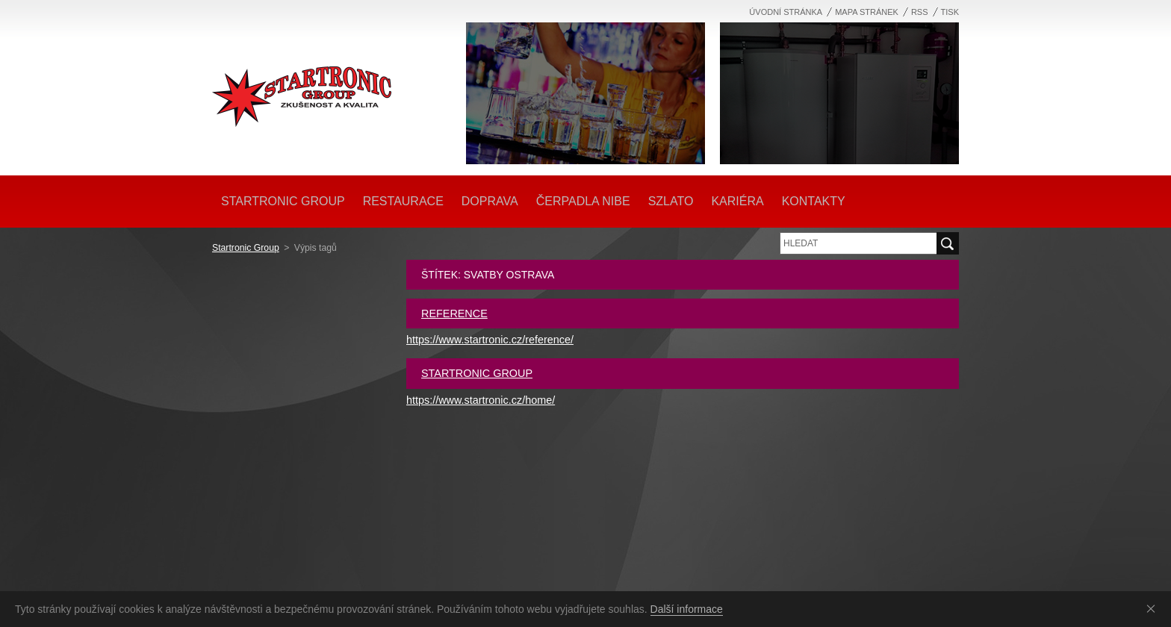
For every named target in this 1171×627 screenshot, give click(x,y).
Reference (454, 313)
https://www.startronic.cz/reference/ (490, 340)
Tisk (950, 11)
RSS (919, 11)
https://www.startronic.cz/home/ (480, 400)
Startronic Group (245, 248)
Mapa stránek (866, 11)
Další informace (686, 609)
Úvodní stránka (785, 11)
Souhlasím (1154, 608)
